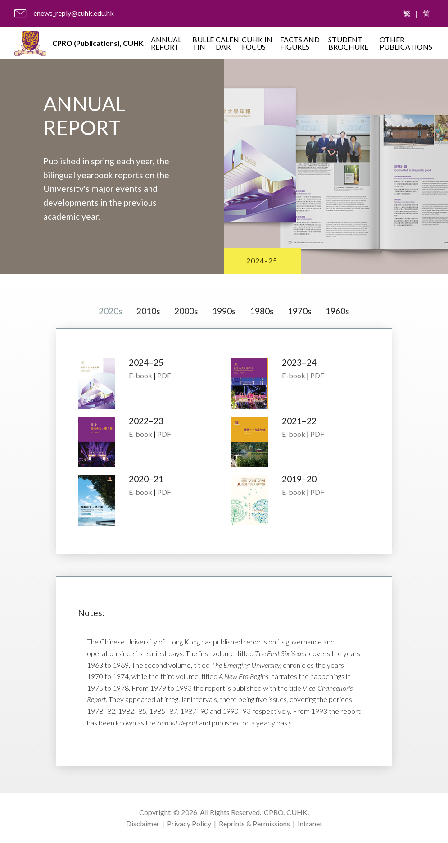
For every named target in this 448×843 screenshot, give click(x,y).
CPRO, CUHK (286, 812)
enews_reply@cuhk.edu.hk (73, 13)
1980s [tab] (262, 311)
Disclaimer (142, 823)
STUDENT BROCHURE (348, 43)
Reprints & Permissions (254, 823)
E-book (140, 376)
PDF (164, 376)
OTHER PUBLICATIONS (406, 43)
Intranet (310, 823)
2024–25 (261, 260)
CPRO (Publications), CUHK (98, 43)
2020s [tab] (110, 311)
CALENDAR (227, 43)
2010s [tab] (148, 311)
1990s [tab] (224, 311)
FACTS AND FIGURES (300, 43)
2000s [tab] (186, 311)
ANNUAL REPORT (166, 43)
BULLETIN (203, 43)
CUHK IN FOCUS (257, 43)
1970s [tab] (300, 311)
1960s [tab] (337, 311)
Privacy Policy (189, 823)
